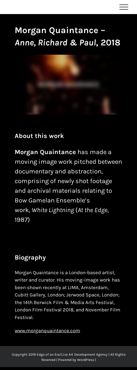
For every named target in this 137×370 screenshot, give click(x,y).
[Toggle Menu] (124, 7)
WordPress (85, 360)
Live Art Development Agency (84, 354)
